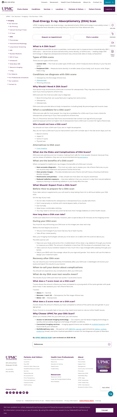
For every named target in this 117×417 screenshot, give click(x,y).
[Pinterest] (17, 392)
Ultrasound (13, 60)
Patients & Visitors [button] (77, 9)
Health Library (28, 385)
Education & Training (57, 364)
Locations (26, 361)
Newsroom (54, 2)
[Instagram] (10, 392)
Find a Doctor (22, 9)
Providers (112, 35)
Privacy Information (71, 401)
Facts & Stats (81, 361)
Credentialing (55, 368)
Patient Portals (95, 9)
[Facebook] (7, 392)
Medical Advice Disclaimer (54, 401)
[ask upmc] (110, 393)
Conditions (36, 9)
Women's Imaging (16, 67)
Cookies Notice (84, 407)
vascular (79, 329)
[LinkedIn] (13, 392)
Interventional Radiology (18, 43)
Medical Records (28, 373)
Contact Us (97, 2)
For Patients (13, 74)
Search (108, 2)
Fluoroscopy (14, 40)
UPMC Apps (81, 378)
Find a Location (92, 37)
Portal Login (112, 53)
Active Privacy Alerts (87, 401)
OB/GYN (72, 329)
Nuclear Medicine (16, 54)
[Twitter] (20, 392)
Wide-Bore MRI (15, 64)
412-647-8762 (9, 369)
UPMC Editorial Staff (43, 337)
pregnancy (84, 157)
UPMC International (83, 385)
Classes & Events (28, 382)
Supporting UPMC (83, 373)
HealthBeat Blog (82, 375)
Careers (44, 2)
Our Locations (13, 81)
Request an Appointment (52, 37)
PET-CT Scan (14, 57)
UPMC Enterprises (83, 380)
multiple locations (98, 324)
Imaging (11, 20)
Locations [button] (60, 9)
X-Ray (12, 71)
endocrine (40, 331)
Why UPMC (81, 359)
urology (103, 329)
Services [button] (48, 9)
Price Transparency (29, 378)
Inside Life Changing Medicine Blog (61, 379)
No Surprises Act (28, 375)
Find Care (112, 26)
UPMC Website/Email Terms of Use (34, 407)
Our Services (13, 23)
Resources (54, 361)
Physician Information (57, 359)
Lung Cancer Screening (18, 47)
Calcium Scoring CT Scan (18, 30)
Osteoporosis (41, 80)
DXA (11, 37)
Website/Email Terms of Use (34, 401)
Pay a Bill (26, 364)
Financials (81, 371)
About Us (86, 2)
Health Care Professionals (71, 2)
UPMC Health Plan (83, 382)
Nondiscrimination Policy (85, 387)
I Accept (104, 410)
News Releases (55, 381)
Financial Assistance (29, 380)
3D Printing (14, 26)
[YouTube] (23, 392)
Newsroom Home (56, 377)
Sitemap (98, 401)
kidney (97, 329)
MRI (11, 50)
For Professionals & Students (18, 77)
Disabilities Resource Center (32, 368)
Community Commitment (85, 368)
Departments (55, 366)
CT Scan (12, 33)
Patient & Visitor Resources (31, 366)
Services (26, 371)
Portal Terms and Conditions (61, 407)
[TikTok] (27, 392)
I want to (109, 9)
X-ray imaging (42, 148)
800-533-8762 (8, 2)
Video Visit (112, 43)
